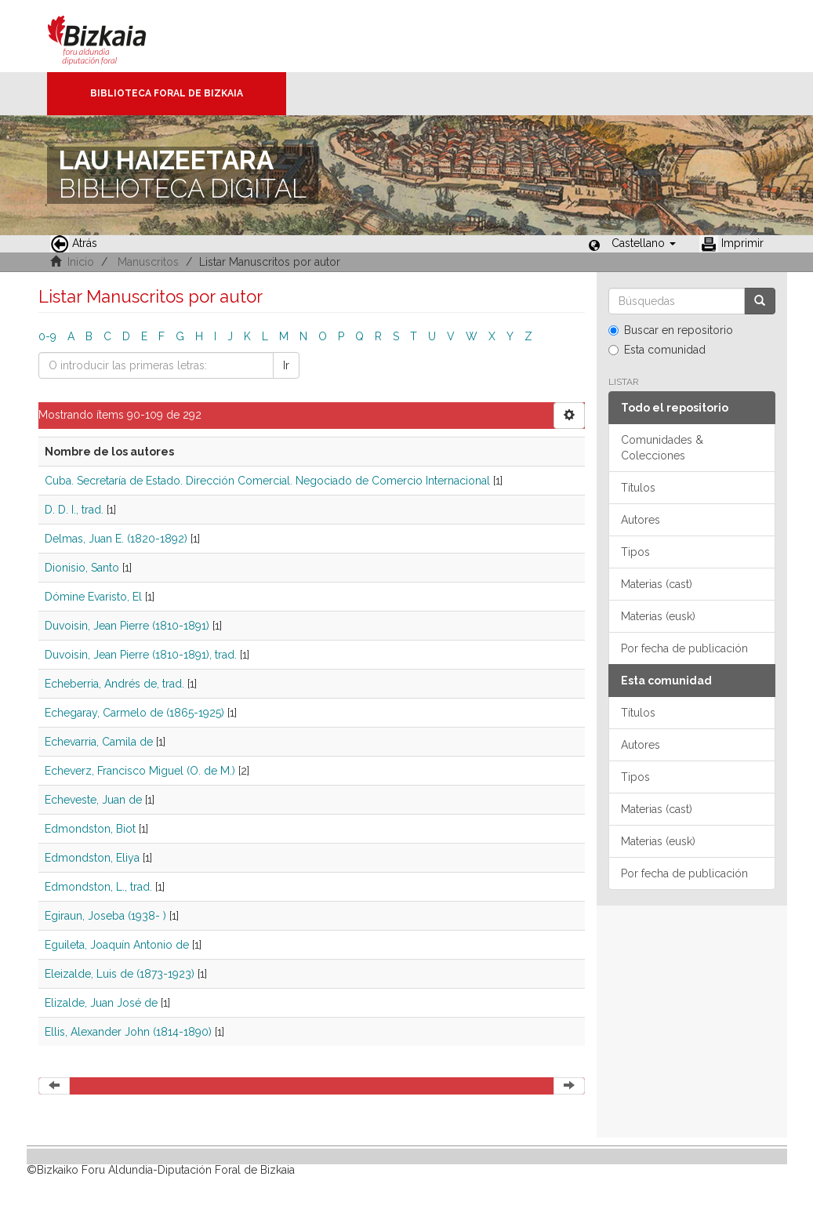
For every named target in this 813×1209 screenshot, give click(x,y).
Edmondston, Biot (90, 828)
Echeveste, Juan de (93, 799)
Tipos (635, 552)
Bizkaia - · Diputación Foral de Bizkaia (113, 36)
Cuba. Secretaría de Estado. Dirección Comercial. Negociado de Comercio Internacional (267, 480)
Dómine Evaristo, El (93, 596)
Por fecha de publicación (684, 648)
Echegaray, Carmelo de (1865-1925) (134, 712)
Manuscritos (148, 262)
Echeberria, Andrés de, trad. (114, 683)
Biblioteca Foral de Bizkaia (166, 93)
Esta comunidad (657, 349)
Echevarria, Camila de (99, 741)
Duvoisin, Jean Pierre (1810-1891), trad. (141, 654)
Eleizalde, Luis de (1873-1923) (119, 974)
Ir (286, 365)
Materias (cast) (656, 584)
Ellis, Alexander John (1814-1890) (128, 1032)
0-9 (47, 336)
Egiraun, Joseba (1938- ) (105, 915)
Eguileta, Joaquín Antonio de (117, 945)
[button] (644, 243)
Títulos (638, 487)
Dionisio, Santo (82, 567)
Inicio (80, 262)
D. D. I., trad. (74, 509)
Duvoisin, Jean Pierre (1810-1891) (127, 625)
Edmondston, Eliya (92, 857)
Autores (640, 520)
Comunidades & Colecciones (662, 448)
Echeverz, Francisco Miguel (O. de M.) (140, 770)
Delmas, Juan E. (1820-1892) (116, 538)
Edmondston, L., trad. (98, 886)
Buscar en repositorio (670, 330)
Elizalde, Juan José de (101, 1003)
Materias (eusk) (658, 616)
